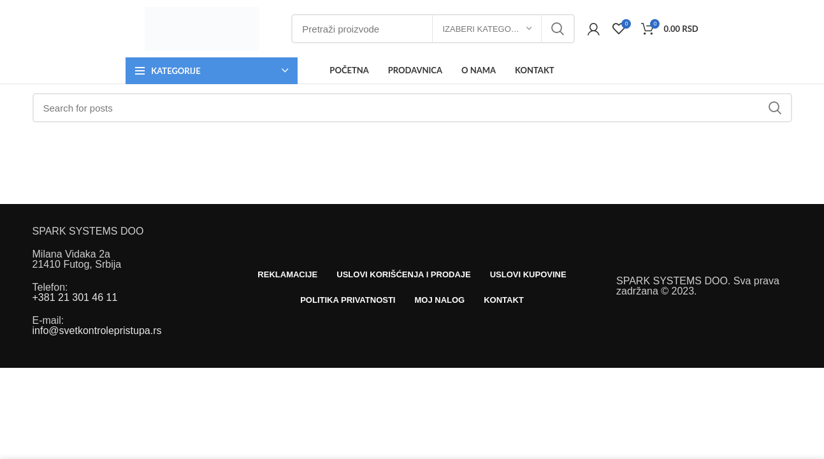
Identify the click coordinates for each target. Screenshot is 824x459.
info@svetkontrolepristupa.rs (97, 330)
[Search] (412, 107)
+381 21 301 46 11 (75, 297)
